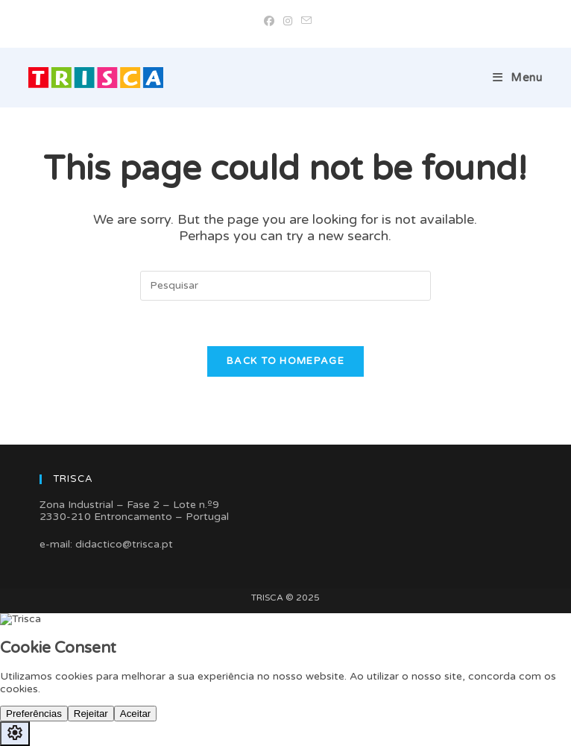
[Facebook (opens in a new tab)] (269, 21)
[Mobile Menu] (518, 77)
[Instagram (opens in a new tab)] (288, 21)
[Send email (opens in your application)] (304, 21)
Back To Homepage (285, 361)
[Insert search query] (285, 286)
